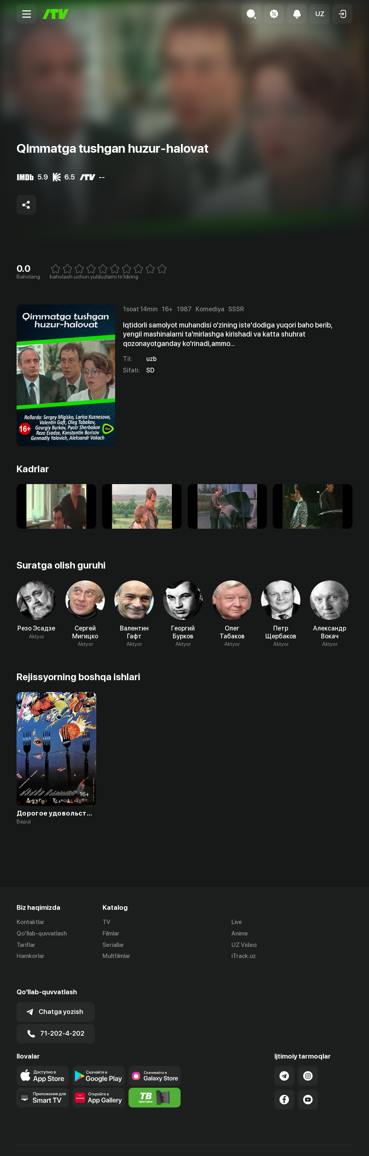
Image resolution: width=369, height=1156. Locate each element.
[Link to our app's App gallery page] (99, 1079)
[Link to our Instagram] (308, 1058)
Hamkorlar (31, 956)
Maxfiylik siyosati (329, 1141)
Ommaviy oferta (276, 1141)
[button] (320, 14)
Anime (239, 933)
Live (236, 922)
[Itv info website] (155, 1079)
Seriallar (113, 944)
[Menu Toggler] (26, 14)
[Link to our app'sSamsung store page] (155, 1058)
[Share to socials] (26, 205)
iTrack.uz (243, 956)
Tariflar (26, 944)
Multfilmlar (116, 956)
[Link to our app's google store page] (99, 1058)
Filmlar (110, 933)
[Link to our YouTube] (308, 1081)
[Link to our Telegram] (284, 1058)
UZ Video (244, 944)
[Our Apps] (43, 1079)
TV (106, 922)
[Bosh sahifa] (56, 14)
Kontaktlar (31, 922)
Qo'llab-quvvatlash (42, 933)
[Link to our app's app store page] (43, 1058)
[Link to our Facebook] (284, 1081)
